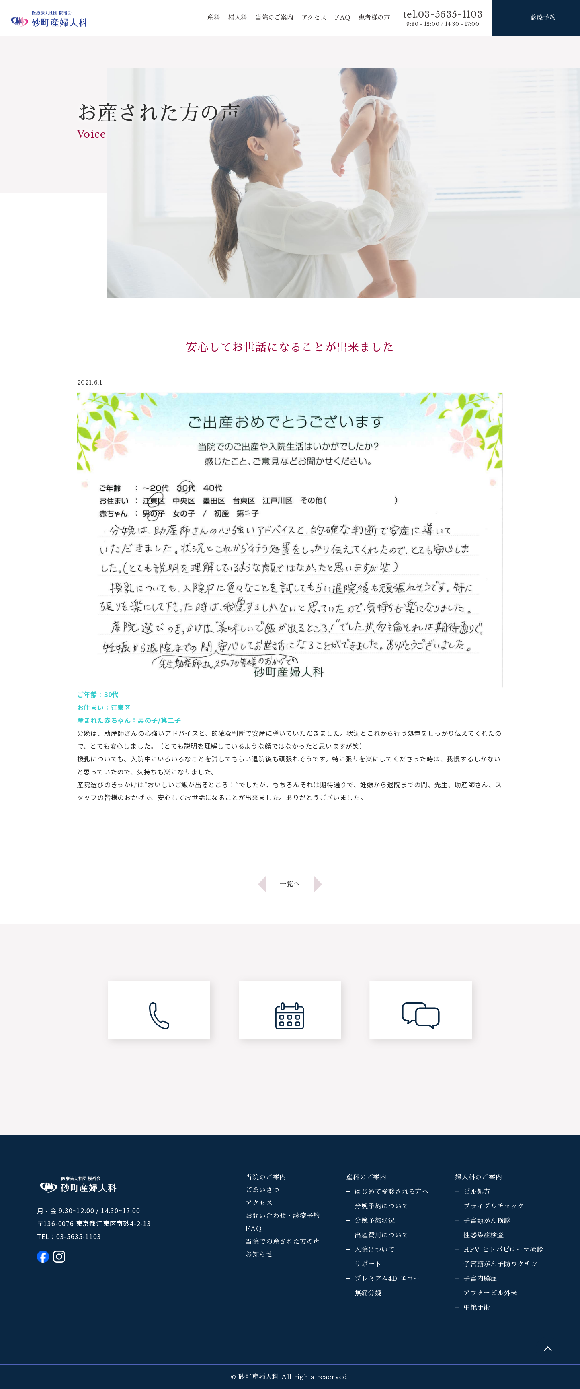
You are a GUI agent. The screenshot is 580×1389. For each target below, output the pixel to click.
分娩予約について (381, 1206)
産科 (206, 18)
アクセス (310, 18)
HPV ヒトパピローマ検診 (503, 1250)
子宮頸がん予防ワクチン (500, 1264)
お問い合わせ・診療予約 (283, 1216)
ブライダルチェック (493, 1206)
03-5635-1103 (78, 1236)
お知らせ (259, 1254)
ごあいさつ (262, 1190)
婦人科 (230, 18)
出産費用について (381, 1235)
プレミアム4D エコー (387, 1279)
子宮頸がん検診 (487, 1221)
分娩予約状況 (375, 1221)
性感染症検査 (483, 1235)
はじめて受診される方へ (392, 1192)
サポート (368, 1264)
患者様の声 (373, 18)
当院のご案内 (269, 18)
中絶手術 (476, 1308)
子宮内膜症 (480, 1279)
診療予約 (542, 18)
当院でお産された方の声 (283, 1242)
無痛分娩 (368, 1293)
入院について (375, 1250)
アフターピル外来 (490, 1293)
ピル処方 (476, 1192)
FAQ (340, 18)
